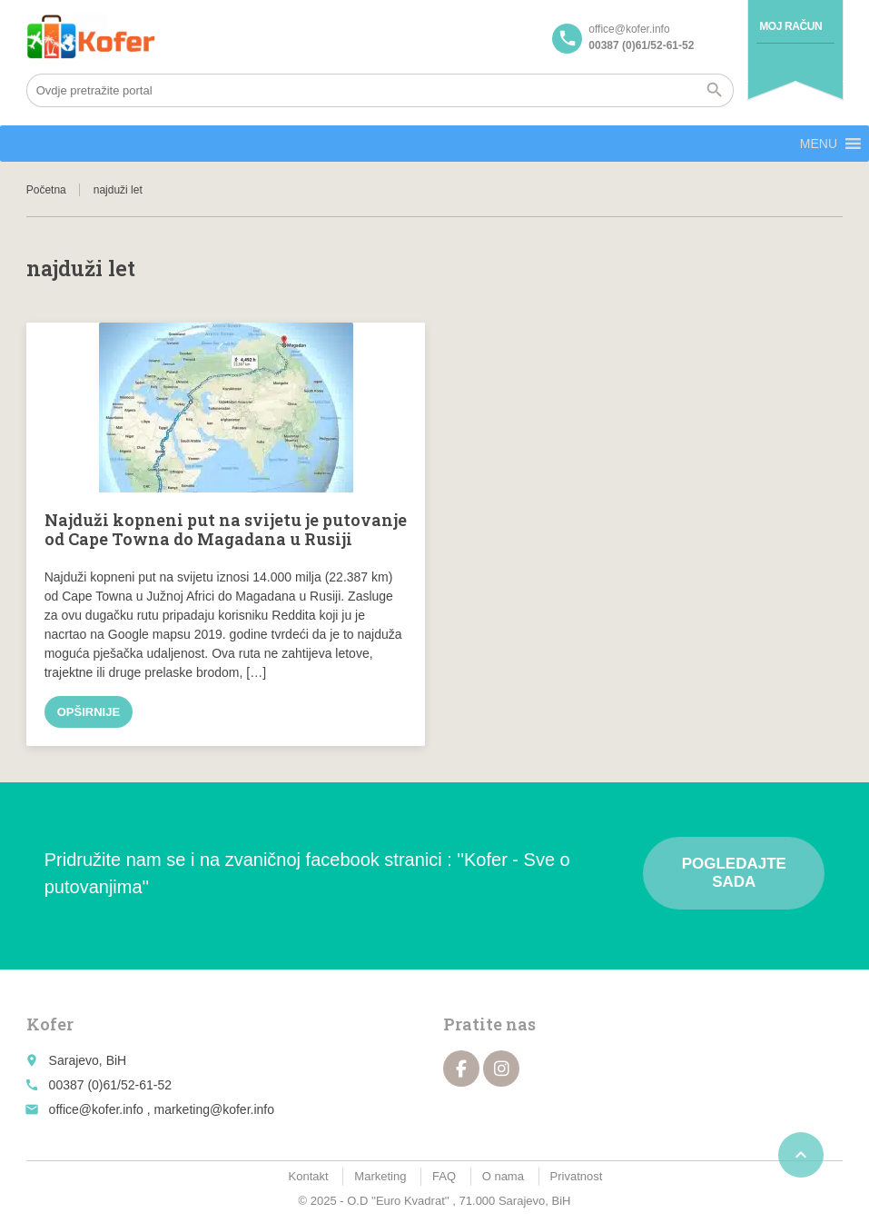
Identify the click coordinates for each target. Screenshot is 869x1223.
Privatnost (576, 1176)
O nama (503, 1176)
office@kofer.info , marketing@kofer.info (161, 1109)
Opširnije (88, 712)
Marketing (380, 1176)
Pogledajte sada (734, 872)
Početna (46, 190)
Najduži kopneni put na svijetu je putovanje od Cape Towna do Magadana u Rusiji (225, 530)
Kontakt (309, 1176)
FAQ (444, 1176)
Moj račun (790, 26)
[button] (818, 143)
